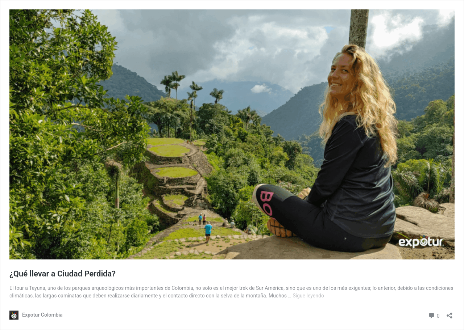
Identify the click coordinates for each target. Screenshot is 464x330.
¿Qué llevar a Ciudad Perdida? (62, 273)
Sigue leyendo (308, 296)
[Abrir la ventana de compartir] (449, 313)
